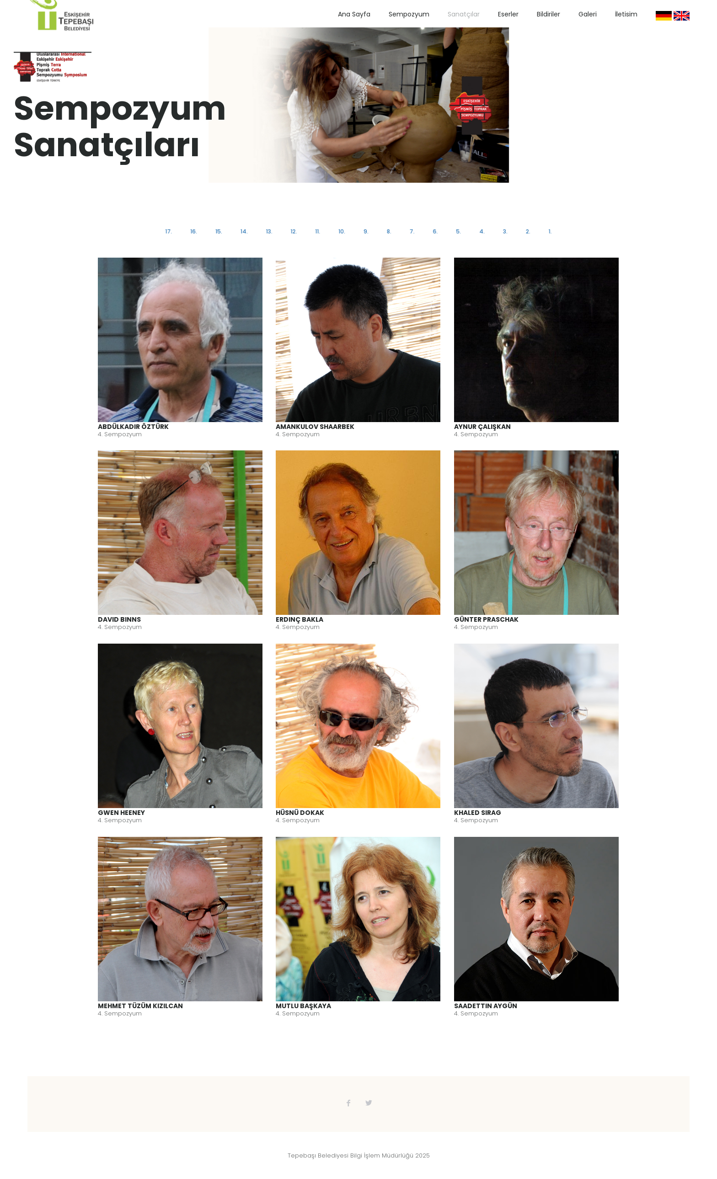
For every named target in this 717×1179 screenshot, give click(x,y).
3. (503, 231)
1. (547, 231)
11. (318, 231)
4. (480, 231)
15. (220, 231)
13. (271, 231)
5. (457, 231)
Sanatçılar (464, 14)
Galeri (587, 14)
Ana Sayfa (354, 14)
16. (196, 231)
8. (388, 231)
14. (245, 231)
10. (342, 231)
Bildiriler (548, 14)
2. (526, 231)
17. (171, 231)
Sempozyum (409, 14)
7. (411, 231)
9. (366, 231)
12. (295, 231)
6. (434, 231)
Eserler (508, 14)
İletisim (626, 14)
